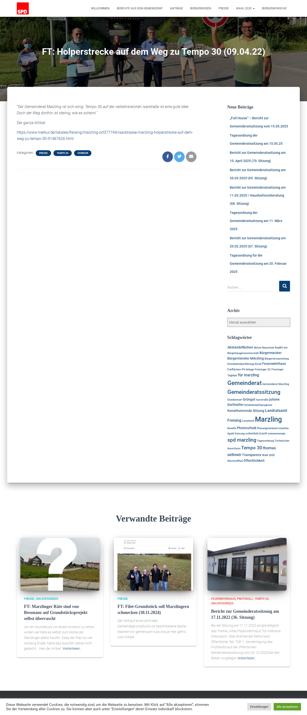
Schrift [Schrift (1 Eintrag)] (263, 433)
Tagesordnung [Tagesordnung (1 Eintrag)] (265, 440)
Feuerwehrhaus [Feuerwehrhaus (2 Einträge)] (274, 364)
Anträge (176, 8)
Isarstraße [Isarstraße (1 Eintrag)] (262, 399)
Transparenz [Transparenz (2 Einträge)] (251, 455)
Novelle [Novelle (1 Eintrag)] (231, 428)
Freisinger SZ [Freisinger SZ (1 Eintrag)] (263, 369)
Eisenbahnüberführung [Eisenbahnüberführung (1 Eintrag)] (240, 364)
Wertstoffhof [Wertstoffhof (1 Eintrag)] (235, 461)
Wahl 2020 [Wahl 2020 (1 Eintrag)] (268, 455)
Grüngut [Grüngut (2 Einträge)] (249, 399)
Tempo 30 (62, 153)
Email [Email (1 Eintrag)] (258, 364)
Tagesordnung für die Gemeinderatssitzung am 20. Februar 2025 (258, 263)
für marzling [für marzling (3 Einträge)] (248, 375)
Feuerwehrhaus (223, 599)
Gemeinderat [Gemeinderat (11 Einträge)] (244, 382)
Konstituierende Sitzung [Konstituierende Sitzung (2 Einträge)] (245, 411)
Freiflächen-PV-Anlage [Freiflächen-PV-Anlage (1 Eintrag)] (240, 369)
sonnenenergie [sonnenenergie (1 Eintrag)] (276, 433)
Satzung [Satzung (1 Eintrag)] (240, 433)
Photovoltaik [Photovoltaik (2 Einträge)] (246, 428)
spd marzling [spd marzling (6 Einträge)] (241, 440)
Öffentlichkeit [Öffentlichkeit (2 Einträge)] (254, 461)
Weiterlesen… (72, 648)
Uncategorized (47, 599)
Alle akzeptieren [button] (287, 707)
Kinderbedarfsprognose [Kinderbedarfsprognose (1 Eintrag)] (258, 405)
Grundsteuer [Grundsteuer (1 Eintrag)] (234, 399)
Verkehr (82, 153)
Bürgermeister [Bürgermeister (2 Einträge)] (271, 353)
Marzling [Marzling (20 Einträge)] (268, 419)
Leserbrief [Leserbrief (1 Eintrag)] (248, 420)
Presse (223, 8)
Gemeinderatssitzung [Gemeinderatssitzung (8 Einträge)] (253, 392)
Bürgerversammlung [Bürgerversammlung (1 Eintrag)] (277, 358)
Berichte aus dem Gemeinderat (140, 8)
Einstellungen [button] (259, 707)
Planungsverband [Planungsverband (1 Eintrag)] (267, 428)
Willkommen (100, 8)
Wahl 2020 (245, 8)
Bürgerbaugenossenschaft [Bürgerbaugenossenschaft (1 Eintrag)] (243, 353)
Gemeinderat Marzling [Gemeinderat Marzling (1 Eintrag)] (275, 384)
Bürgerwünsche (274, 8)
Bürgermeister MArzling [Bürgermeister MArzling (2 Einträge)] (245, 358)
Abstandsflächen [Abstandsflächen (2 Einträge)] (240, 347)
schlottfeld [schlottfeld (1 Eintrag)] (251, 433)
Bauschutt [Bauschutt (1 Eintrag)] (268, 347)
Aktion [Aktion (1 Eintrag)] (257, 347)
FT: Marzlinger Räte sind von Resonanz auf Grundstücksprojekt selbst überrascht (56, 612)
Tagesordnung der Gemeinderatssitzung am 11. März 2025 (256, 221)
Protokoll (245, 599)
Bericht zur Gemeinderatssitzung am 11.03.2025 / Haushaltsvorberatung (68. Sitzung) (258, 195)
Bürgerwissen (200, 8)
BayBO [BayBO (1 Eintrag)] (279, 347)
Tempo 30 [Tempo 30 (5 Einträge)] (251, 448)
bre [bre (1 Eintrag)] (286, 347)
